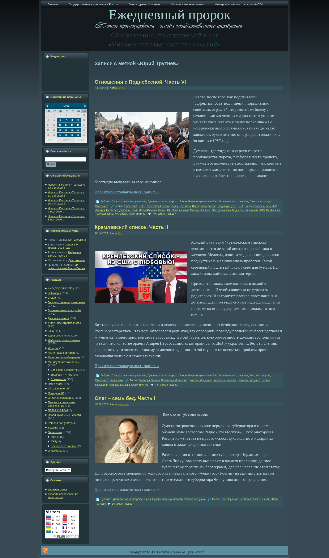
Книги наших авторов (61, 352)
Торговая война (104, 213)
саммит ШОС (257, 210)
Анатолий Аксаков (149, 380)
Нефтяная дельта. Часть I (64, 254)
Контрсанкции (180, 210)
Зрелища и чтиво (61, 374)
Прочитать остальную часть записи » (127, 191)
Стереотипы (58, 379)
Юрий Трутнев (136, 213)
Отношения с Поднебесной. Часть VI (140, 82)
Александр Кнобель (158, 206)
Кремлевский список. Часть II (131, 227)
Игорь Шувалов (148, 210)
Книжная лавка (57, 489)
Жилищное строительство (64, 323)
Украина (53, 427)
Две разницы (76, 260)
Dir (119, 233)
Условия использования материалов (63, 495)
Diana (121, 88)
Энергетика (55, 450)
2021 (81, 140)
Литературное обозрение (64, 357)
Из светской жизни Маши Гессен (66, 266)
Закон (51, 330)
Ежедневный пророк (169, 552)
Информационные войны (64, 340)
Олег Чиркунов (229, 499)
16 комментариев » (123, 503)
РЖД (54, 441)
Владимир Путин (226, 206)
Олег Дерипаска (221, 210)
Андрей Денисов (181, 206)
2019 (51, 140)
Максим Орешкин (200, 210)
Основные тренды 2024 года (63, 246)
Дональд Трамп (128, 210)
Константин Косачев (224, 380)
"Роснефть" (130, 206)
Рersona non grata (59, 423)
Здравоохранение (59, 335)
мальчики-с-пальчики (140, 324)
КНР (169, 210)
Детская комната (58, 318)
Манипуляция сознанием (64, 362)
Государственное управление (66, 302)
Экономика (55, 432)
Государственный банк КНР (260, 206)
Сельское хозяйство (63, 446)
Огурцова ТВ (56, 393)
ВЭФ (240, 206)
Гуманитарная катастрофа (64, 310)
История (53, 348)
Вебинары (54, 293)
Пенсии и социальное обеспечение (61, 404)
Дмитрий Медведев (106, 210)
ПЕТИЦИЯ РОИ (58, 410)
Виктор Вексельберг (203, 206)
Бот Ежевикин (77, 239)
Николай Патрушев (249, 380)
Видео (52, 297)
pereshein (123, 404)
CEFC (142, 206)
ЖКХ (53, 436)
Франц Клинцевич (119, 384)
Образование (56, 388)
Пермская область (250, 499)
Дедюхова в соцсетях (64, 369)
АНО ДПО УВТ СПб (60, 288)
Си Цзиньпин (273, 210)
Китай (161, 210)
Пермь (266, 499)
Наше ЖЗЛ (55, 383)
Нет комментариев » (164, 213)
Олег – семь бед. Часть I (125, 398)
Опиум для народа (60, 397)
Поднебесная (240, 210)
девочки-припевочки (183, 324)
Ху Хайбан (121, 213)
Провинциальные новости (64, 415)
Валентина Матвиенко (174, 380)
